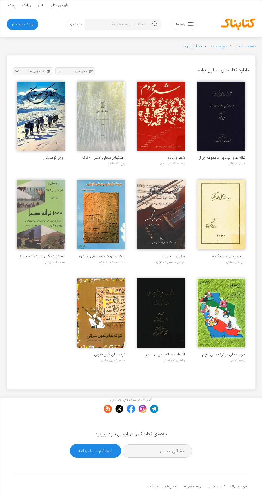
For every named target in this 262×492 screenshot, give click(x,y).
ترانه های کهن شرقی (109, 354)
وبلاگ (26, 5)
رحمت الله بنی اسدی (172, 163)
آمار (40, 5)
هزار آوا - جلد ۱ (173, 256)
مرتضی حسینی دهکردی (170, 262)
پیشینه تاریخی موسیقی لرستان (102, 256)
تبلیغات (153, 469)
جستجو (76, 24)
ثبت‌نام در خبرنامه (95, 433)
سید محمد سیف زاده (112, 262)
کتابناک (217, 478)
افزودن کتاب (59, 5)
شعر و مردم (176, 158)
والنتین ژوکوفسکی (174, 360)
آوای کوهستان (54, 158)
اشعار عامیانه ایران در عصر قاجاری (165, 354)
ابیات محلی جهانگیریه (228, 256)
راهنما (11, 5)
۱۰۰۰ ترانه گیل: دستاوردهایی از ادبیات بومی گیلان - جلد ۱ (42, 256)
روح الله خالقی (116, 163)
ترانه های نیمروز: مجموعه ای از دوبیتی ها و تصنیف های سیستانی (222, 158)
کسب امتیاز (217, 469)
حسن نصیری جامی (113, 360)
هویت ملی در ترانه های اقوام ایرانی (223, 354)
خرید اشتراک (238, 469)
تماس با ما (170, 469)
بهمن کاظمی (237, 360)
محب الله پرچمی (55, 262)
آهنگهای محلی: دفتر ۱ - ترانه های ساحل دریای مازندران (103, 158)
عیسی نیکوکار (237, 163)
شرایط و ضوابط (193, 469)
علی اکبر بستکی (235, 262)
